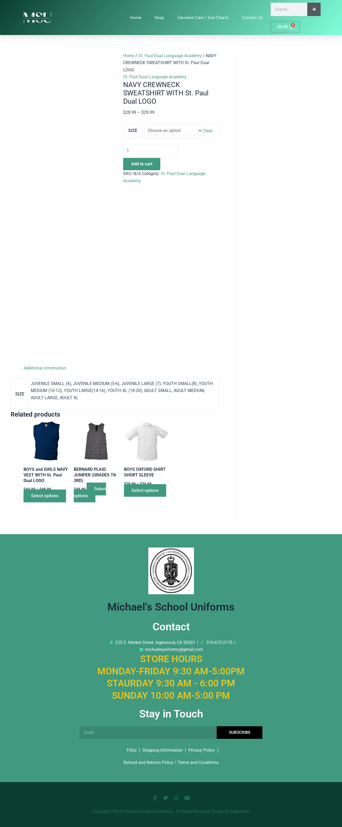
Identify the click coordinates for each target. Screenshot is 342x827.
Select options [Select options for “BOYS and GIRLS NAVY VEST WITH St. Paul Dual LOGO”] (45, 496)
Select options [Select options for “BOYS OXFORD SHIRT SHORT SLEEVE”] (145, 490)
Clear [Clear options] (208, 130)
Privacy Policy (201, 750)
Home (135, 17)
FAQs (132, 750)
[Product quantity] (151, 151)
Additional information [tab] (45, 368)
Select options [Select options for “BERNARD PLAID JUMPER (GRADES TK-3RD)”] (90, 493)
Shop (159, 17)
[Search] (314, 9)
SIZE (132, 130)
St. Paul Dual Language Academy (170, 55)
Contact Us (252, 17)
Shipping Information (162, 750)
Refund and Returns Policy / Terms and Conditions (171, 762)
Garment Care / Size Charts (202, 17)
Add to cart (141, 164)
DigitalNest (240, 811)
